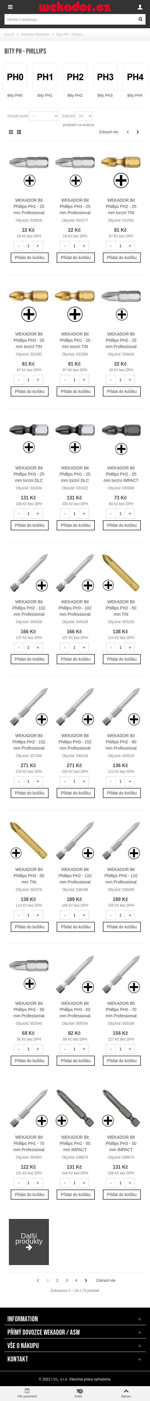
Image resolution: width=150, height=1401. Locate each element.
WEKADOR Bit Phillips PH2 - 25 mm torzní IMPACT (120, 474)
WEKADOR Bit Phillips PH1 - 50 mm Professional (29, 1009)
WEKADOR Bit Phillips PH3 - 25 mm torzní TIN (29, 340)
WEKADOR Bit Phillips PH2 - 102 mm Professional (28, 608)
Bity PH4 (135, 95)
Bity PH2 (75, 95)
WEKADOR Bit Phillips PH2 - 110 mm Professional (74, 875)
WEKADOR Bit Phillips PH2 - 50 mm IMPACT (75, 1143)
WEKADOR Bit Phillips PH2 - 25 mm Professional (121, 340)
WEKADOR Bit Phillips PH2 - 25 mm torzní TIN (121, 206)
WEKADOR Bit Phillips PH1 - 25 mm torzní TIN (75, 340)
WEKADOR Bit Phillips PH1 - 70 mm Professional (29, 1143)
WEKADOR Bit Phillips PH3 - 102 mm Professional (74, 608)
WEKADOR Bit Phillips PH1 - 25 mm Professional (29, 206)
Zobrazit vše (108, 132)
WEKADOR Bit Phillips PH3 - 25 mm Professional (75, 206)
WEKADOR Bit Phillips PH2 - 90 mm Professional (121, 741)
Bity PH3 (105, 95)
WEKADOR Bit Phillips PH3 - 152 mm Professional (74, 741)
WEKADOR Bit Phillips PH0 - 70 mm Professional (121, 1009)
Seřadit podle (17, 116)
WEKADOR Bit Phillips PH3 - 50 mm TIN (29, 875)
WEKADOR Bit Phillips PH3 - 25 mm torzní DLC (29, 474)
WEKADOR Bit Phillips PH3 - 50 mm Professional (75, 1009)
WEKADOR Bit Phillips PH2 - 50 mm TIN (121, 608)
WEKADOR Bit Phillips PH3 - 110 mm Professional (121, 875)
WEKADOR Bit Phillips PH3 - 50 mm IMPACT (121, 1143)
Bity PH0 (15, 95)
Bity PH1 (44, 95)
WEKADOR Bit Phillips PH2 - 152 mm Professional (28, 741)
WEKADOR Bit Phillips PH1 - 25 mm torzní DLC (75, 474)
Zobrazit (68, 116)
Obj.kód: (22, 220)
